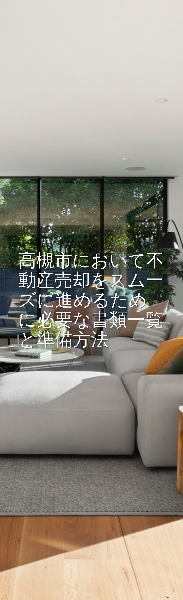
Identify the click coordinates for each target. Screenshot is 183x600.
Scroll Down (91, 588)
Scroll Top (164, 597)
